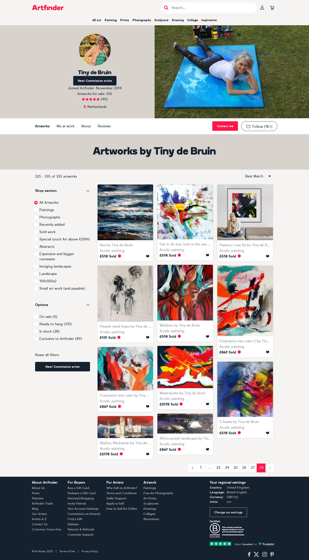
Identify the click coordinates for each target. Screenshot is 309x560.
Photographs (49, 217)
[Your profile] (262, 7)
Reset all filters (47, 355)
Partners (37, 498)
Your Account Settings (83, 509)
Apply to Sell (115, 503)
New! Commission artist (95, 81)
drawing (178, 20)
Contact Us (40, 524)
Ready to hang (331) (55, 324)
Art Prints (149, 498)
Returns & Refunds (81, 529)
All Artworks (48, 202)
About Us (38, 488)
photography (141, 20)
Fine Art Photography (158, 493)
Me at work (65, 126)
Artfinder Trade (42, 503)
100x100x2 (47, 281)
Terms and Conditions (121, 493)
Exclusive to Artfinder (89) (60, 339)
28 (261, 467)
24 (227, 467)
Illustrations (151, 519)
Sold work (47, 232)
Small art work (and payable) (62, 288)
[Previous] (192, 468)
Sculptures (150, 503)
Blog (35, 509)
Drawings (149, 509)
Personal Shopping (81, 498)
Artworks (42, 126)
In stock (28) (49, 331)
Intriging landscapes (55, 266)
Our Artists (39, 514)
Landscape (48, 274)
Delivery (73, 524)
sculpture (161, 20)
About (86, 126)
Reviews (104, 126)
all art (96, 20)
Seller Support (116, 498)
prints (124, 20)
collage (192, 20)
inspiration (209, 20)
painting (111, 20)
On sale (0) (48, 317)
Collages (149, 514)
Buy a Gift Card (78, 488)
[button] (62, 191)
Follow (258, 126)
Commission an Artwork (84, 514)
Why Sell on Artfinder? (121, 488)
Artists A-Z (39, 519)
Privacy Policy (90, 551)
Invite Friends (77, 503)
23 (218, 467)
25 (236, 467)
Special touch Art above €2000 (64, 239)
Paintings (46, 210)
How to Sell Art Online (121, 509)
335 (109, 94)
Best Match (258, 176)
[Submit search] (166, 7)
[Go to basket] (272, 7)
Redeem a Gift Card (82, 493)
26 (244, 467)
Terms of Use (67, 551)
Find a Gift (75, 519)
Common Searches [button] (47, 529)
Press (36, 493)
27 (253, 467)
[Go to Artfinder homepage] (48, 7)
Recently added (52, 224)
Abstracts (46, 247)
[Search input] (211, 7)
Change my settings (228, 512)
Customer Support (81, 534)
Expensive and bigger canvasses (56, 256)
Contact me (225, 126)
